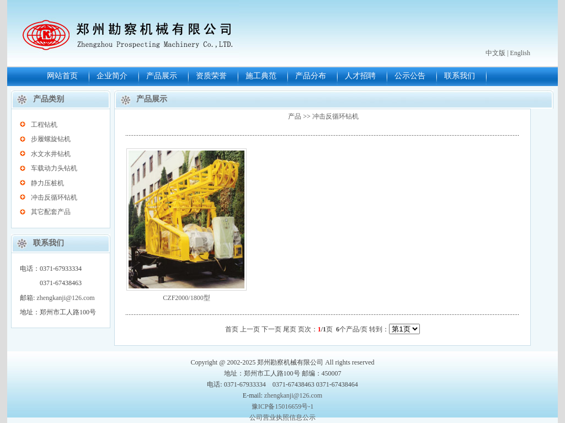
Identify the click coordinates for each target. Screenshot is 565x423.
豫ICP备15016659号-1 (283, 406)
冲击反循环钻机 (54, 197)
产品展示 (161, 76)
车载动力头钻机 (54, 168)
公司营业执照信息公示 (282, 417)
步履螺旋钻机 (51, 139)
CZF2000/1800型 (186, 298)
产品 (294, 116)
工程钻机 (44, 124)
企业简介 (112, 76)
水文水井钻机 (51, 154)
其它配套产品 (51, 212)
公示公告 (410, 76)
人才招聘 (360, 76)
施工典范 (261, 76)
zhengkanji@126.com (65, 298)
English (520, 53)
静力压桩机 (47, 183)
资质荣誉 (211, 76)
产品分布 (310, 76)
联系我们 (459, 76)
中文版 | (497, 53)
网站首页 (62, 76)
